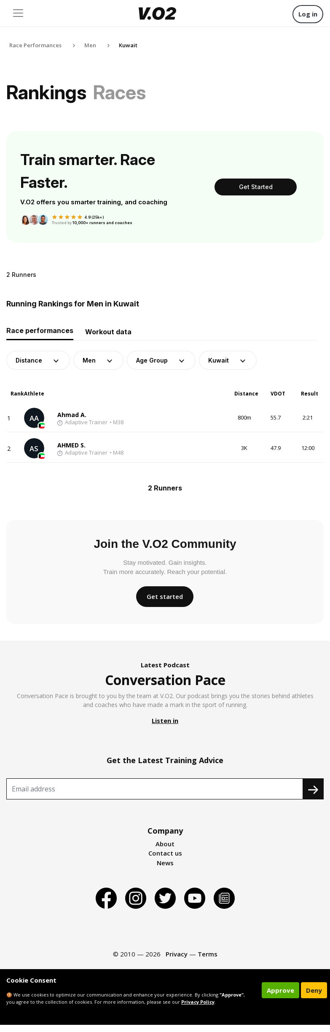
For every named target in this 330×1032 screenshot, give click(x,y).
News (165, 863)
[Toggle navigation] (18, 13)
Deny (314, 990)
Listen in (165, 720)
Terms (207, 954)
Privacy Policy (198, 1002)
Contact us (165, 853)
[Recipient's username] (154, 788)
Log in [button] (307, 14)
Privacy (177, 954)
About (165, 844)
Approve (280, 990)
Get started (165, 596)
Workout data (108, 332)
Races (119, 92)
